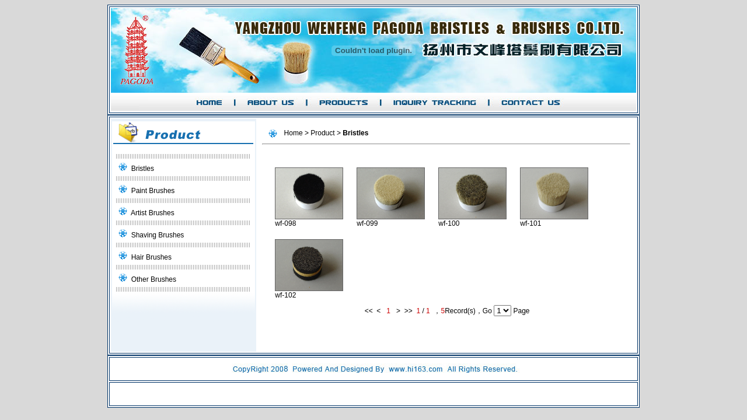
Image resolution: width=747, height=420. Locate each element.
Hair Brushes (151, 257)
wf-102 (309, 292)
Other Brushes (153, 279)
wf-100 (472, 220)
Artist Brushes (152, 213)
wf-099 (391, 220)
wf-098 (309, 220)
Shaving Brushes (157, 235)
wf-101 (554, 220)
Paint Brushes (153, 191)
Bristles (142, 168)
